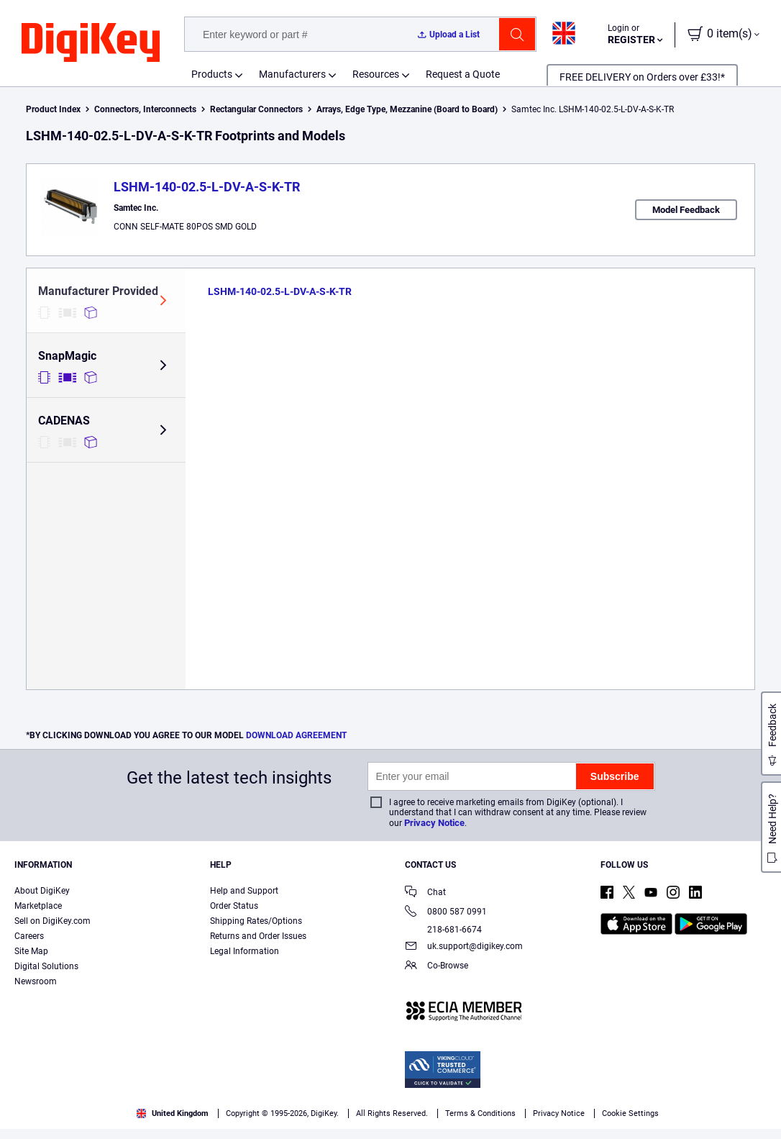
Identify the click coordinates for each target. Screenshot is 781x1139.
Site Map (31, 951)
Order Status (234, 906)
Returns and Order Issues (258, 936)
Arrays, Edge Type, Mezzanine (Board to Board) (407, 109)
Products (211, 74)
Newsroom (35, 981)
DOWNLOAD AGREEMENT (296, 735)
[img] (91, 43)
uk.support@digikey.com (464, 947)
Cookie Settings (630, 1113)
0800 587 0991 (446, 913)
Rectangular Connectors (256, 109)
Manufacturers (292, 74)
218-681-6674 (443, 930)
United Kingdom (173, 1113)
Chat (425, 893)
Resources (375, 74)
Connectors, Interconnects (145, 109)
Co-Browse (436, 967)
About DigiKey (42, 891)
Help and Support (244, 891)
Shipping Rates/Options (256, 921)
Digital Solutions (46, 966)
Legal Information (244, 951)
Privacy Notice (434, 822)
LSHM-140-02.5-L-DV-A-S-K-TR (207, 186)
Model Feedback (686, 209)
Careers (29, 936)
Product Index (53, 109)
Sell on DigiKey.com (52, 921)
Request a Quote (463, 74)
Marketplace (38, 906)
